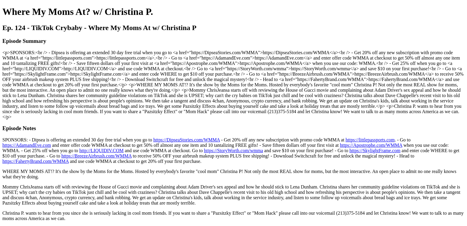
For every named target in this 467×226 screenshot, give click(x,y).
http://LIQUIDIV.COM (101, 150)
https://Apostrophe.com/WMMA (371, 145)
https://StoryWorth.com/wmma (233, 150)
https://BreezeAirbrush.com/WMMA (96, 155)
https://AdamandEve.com (26, 145)
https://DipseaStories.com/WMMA (186, 139)
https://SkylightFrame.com (374, 150)
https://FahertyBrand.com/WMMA (35, 161)
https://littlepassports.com (370, 139)
